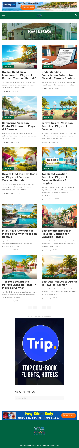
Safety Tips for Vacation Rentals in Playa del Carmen (57, 126)
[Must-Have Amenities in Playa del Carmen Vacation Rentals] (19, 216)
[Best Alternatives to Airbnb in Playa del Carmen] (59, 267)
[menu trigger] (4, 15)
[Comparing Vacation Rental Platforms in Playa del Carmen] (19, 108)
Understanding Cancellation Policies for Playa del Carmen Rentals (58, 75)
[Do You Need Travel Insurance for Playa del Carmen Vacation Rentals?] (19, 57)
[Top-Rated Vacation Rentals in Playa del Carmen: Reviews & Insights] (59, 159)
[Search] (75, 15)
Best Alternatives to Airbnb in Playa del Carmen (55, 284)
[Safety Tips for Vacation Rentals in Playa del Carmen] (59, 108)
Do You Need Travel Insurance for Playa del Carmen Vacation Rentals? (19, 75)
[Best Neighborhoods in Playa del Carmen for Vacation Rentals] (59, 216)
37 (44, 307)
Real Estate (9, 66)
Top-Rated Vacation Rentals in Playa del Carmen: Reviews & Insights (54, 178)
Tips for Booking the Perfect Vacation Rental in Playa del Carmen (19, 284)
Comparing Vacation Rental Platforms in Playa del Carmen (18, 126)
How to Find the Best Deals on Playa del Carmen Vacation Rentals (19, 177)
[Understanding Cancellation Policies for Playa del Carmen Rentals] (59, 57)
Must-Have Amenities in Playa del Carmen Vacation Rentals (19, 233)
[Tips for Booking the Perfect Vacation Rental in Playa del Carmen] (19, 267)
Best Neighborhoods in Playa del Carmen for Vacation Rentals (57, 233)
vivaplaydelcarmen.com (50, 445)
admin (6, 91)
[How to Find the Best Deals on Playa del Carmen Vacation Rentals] (19, 159)
